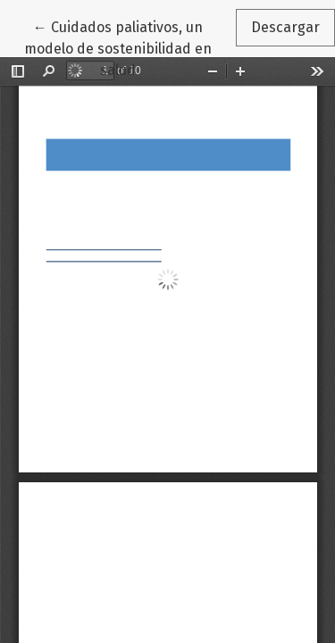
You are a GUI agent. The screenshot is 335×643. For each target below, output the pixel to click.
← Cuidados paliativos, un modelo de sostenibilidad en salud (129, 47)
